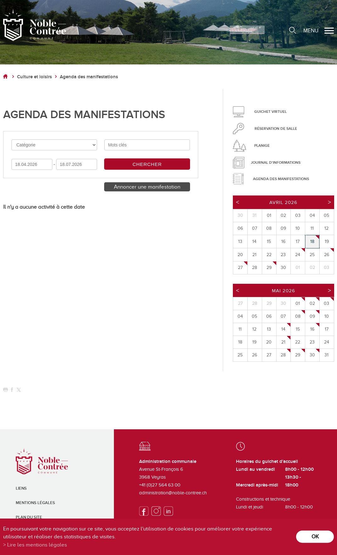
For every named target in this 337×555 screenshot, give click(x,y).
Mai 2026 (283, 290)
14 (283, 329)
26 (326, 254)
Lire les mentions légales (37, 545)
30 (312, 355)
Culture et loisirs (34, 77)
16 (312, 329)
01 (297, 303)
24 (297, 254)
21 (283, 342)
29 (269, 267)
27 (240, 267)
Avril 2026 (283, 202)
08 (297, 316)
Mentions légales (35, 502)
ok (315, 537)
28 (283, 355)
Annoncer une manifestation (147, 187)
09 (312, 316)
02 (312, 303)
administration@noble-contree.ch (173, 492)
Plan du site (29, 517)
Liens (21, 488)
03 (326, 303)
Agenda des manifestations (89, 77)
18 (312, 241)
